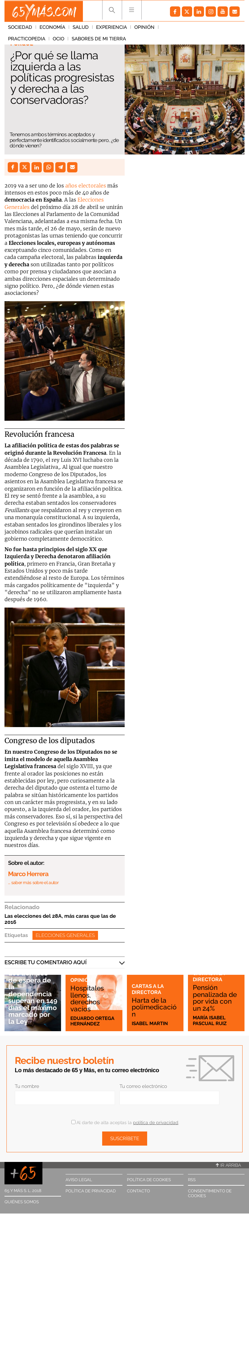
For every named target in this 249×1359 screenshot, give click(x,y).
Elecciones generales (65, 935)
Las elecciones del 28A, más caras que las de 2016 (60, 919)
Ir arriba (228, 1165)
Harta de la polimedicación (154, 1007)
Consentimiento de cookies (210, 1193)
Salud (81, 28)
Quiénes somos (21, 1201)
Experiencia (111, 28)
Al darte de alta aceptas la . (125, 1122)
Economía (52, 28)
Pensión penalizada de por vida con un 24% (215, 998)
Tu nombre (27, 1086)
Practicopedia (180, 28)
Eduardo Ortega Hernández (92, 1020)
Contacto (138, 1191)
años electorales (85, 185)
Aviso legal (79, 1179)
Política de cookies (149, 1179)
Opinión (144, 28)
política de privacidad (155, 1122)
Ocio (212, 28)
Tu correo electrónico (143, 1086)
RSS (192, 1179)
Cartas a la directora (148, 989)
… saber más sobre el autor (33, 882)
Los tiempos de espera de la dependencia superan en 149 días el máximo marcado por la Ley (32, 997)
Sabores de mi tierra (35, 40)
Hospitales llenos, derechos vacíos (87, 998)
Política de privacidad (91, 1191)
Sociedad (20, 28)
